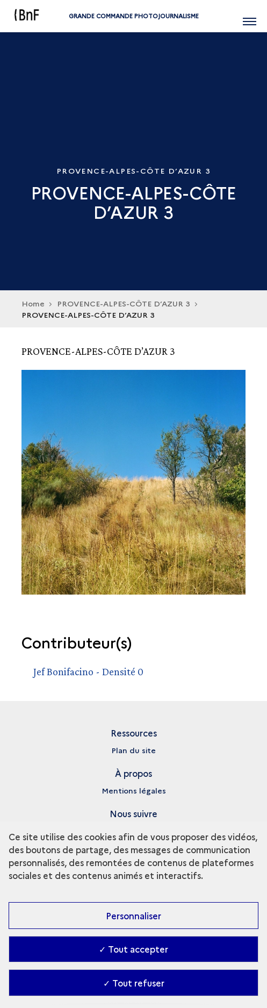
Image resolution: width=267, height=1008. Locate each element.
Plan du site (133, 750)
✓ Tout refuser (133, 983)
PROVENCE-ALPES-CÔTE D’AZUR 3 (123, 303)
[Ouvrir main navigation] (249, 16)
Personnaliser (133, 915)
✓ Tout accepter (133, 949)
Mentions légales (134, 790)
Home (33, 303)
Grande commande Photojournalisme (134, 16)
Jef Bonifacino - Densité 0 (88, 671)
